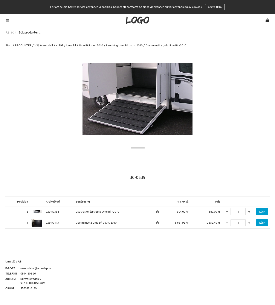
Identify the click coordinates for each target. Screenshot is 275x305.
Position (22, 201)
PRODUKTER (23, 45)
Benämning (83, 201)
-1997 (59, 45)
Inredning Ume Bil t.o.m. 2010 (124, 45)
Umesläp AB (13, 261)
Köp (262, 211)
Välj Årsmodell (44, 45)
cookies (106, 6)
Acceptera (215, 7)
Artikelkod (53, 201)
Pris (217, 201)
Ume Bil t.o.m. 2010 (91, 45)
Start (8, 45)
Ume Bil (71, 45)
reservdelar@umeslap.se (35, 268)
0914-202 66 (28, 273)
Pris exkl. (182, 201)
